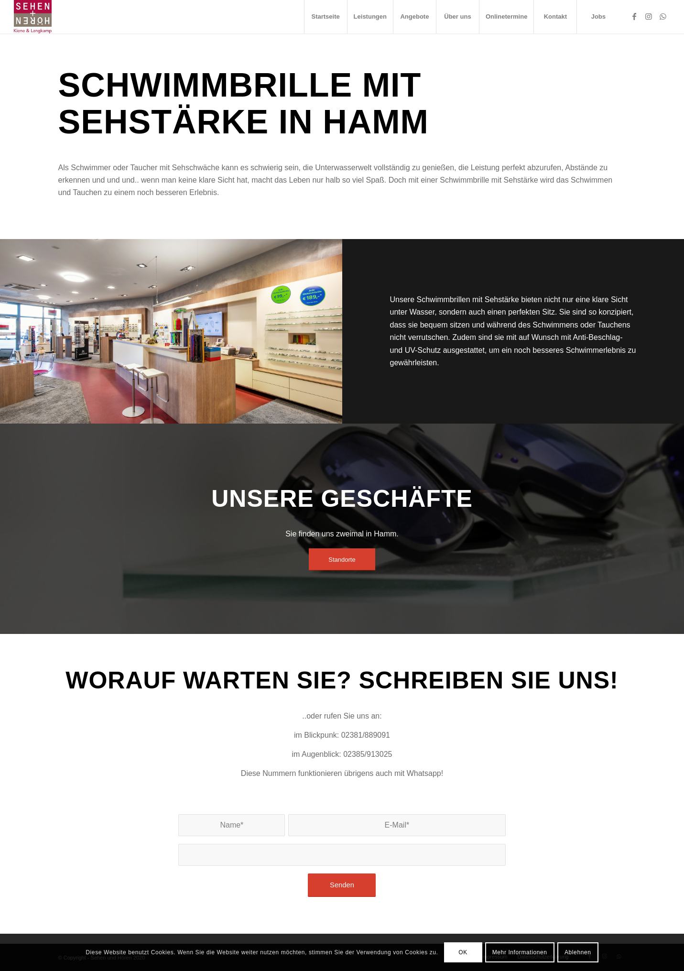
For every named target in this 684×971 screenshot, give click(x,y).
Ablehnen (578, 952)
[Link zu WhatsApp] (663, 16)
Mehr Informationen (519, 952)
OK (462, 952)
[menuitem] (325, 16)
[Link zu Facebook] (634, 16)
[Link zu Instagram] (648, 16)
